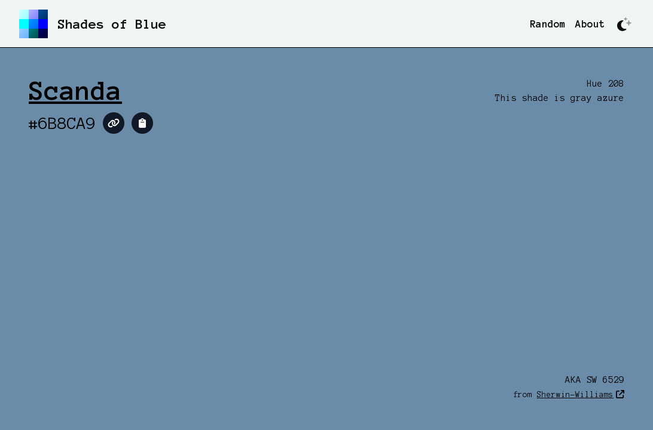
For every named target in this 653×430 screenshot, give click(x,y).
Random (548, 24)
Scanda (75, 90)
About (590, 24)
